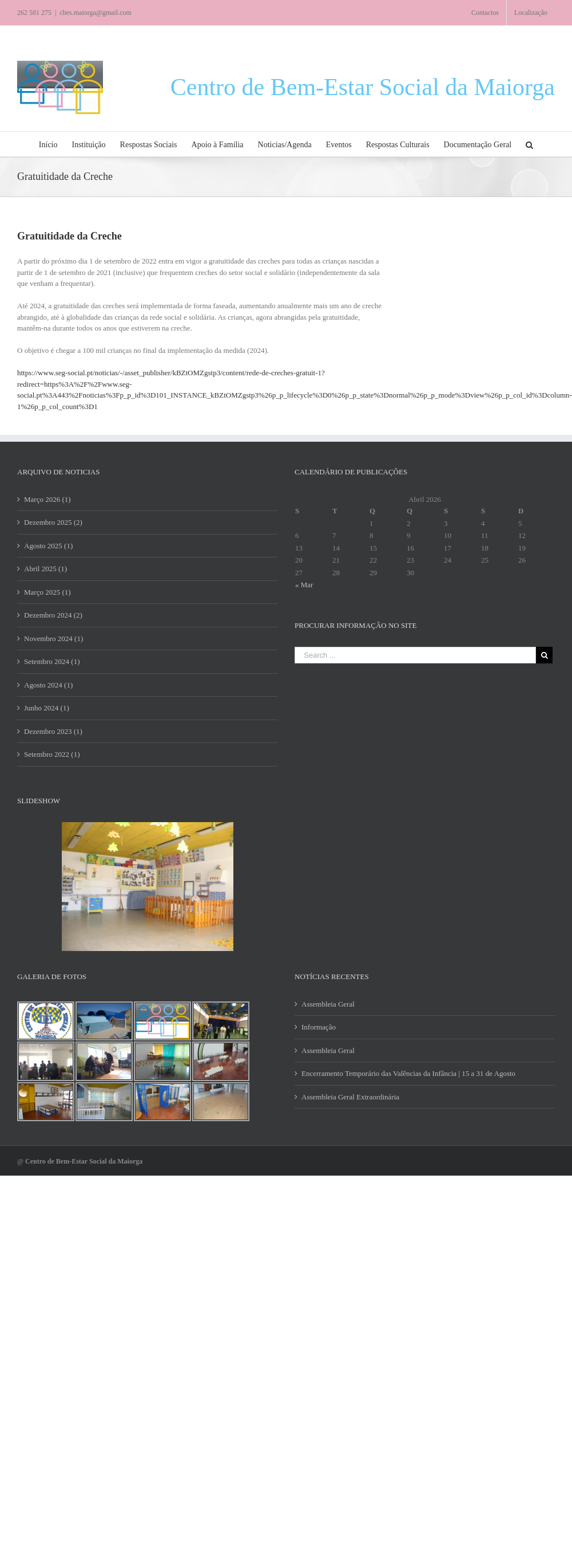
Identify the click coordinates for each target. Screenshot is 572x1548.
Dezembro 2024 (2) (53, 615)
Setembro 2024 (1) (52, 661)
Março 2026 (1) (47, 499)
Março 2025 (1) (47, 592)
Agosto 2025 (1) (48, 545)
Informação (318, 1027)
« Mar (304, 584)
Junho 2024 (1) (46, 708)
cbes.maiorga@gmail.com (95, 13)
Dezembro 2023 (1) (53, 731)
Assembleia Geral (328, 1004)
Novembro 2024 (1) (53, 638)
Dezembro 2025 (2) (53, 522)
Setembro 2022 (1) (52, 754)
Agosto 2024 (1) (48, 685)
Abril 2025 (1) (45, 568)
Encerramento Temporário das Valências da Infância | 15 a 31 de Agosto (408, 1073)
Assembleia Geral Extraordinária (350, 1097)
